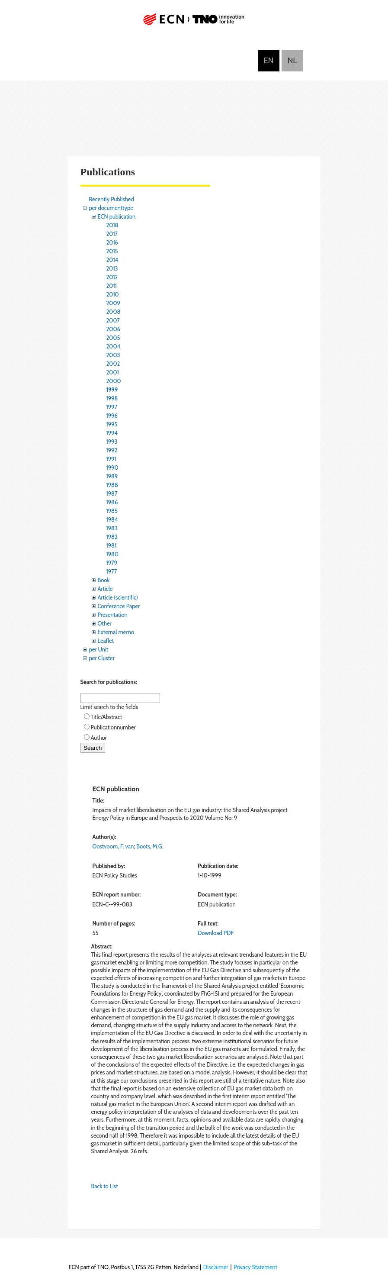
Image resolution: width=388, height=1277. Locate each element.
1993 (112, 441)
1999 (112, 389)
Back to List (104, 1186)
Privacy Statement (255, 1267)
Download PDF (216, 932)
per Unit (99, 649)
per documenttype (111, 207)
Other (105, 623)
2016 (112, 242)
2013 (112, 268)
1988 (112, 484)
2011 (111, 285)
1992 (112, 450)
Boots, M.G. (149, 846)
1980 (112, 554)
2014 (112, 259)
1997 (112, 406)
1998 (112, 398)
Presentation (113, 614)
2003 (113, 354)
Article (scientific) (118, 597)
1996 (112, 415)
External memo (116, 632)
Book (104, 580)
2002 (113, 363)
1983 (112, 528)
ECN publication (117, 216)
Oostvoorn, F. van (113, 846)
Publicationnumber (113, 727)
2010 (112, 294)
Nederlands (292, 60)
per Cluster (102, 658)
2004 (113, 346)
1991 (111, 458)
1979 (112, 562)
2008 (113, 311)
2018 (112, 225)
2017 (112, 233)
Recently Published (111, 199)
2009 (113, 303)
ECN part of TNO (194, 22)
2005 (113, 337)
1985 (112, 510)
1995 (112, 424)
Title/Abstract (106, 716)
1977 (111, 571)
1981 (111, 545)
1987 (112, 493)
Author (99, 737)
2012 (112, 277)
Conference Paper (119, 606)
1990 (112, 467)
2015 (112, 251)
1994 (112, 432)
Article (105, 588)
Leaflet (106, 640)
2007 (113, 320)
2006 (113, 329)
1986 (112, 502)
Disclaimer (215, 1267)
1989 (112, 476)
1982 (112, 536)
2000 (113, 380)
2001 (112, 372)
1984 (112, 519)
